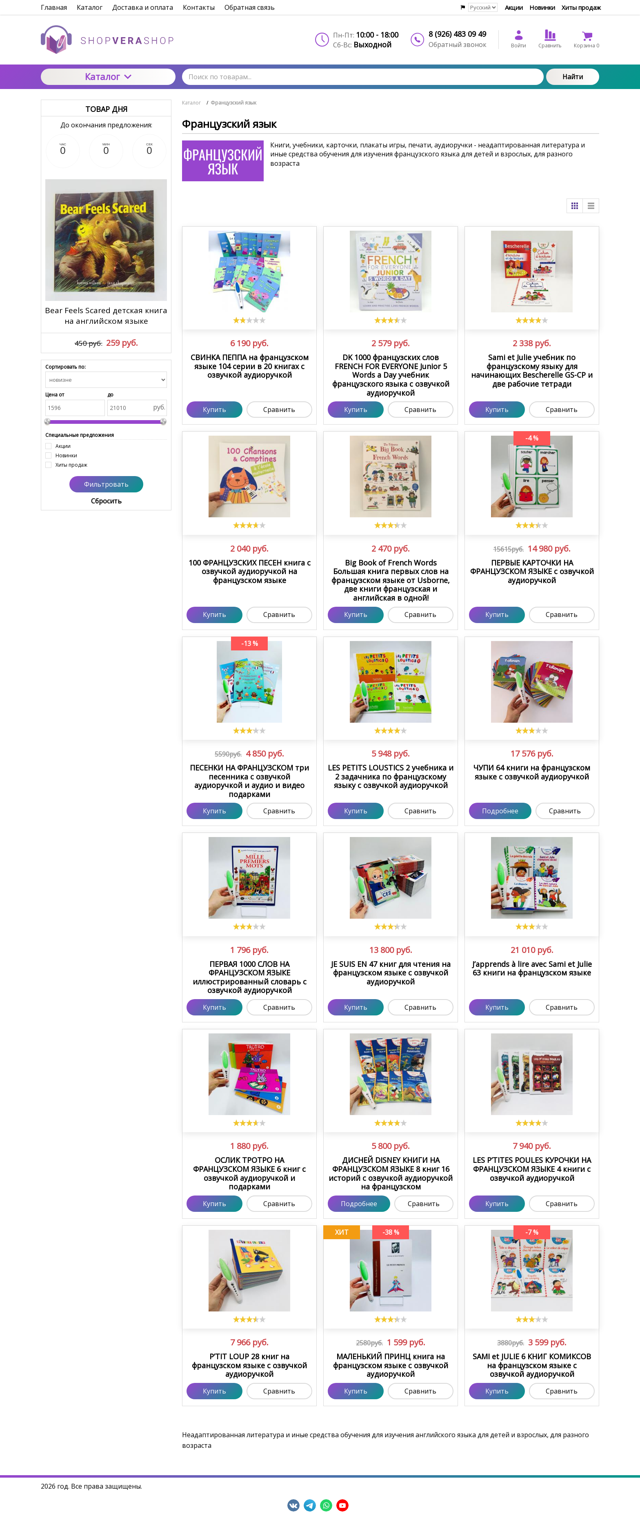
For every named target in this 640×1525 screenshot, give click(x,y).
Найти (572, 76)
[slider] (249, 320)
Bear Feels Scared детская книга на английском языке (106, 316)
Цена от (54, 395)
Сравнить (279, 409)
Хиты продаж (581, 7)
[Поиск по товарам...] (363, 77)
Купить (214, 409)
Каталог (108, 76)
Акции (514, 7)
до (110, 395)
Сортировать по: (65, 367)
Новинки (542, 7)
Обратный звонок (458, 44)
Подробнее (500, 810)
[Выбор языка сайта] (483, 7)
